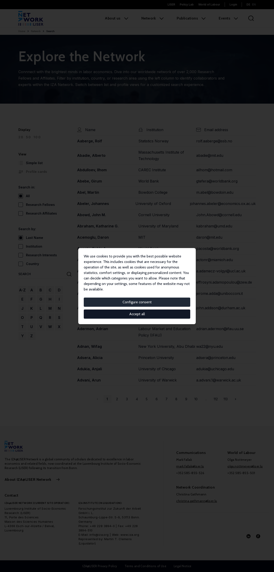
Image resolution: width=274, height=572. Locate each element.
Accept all (137, 314)
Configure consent (137, 302)
